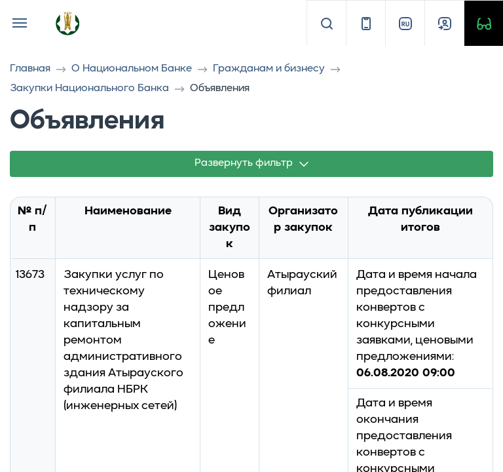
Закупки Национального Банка (89, 88)
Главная (30, 69)
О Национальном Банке (131, 69)
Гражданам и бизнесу (269, 69)
